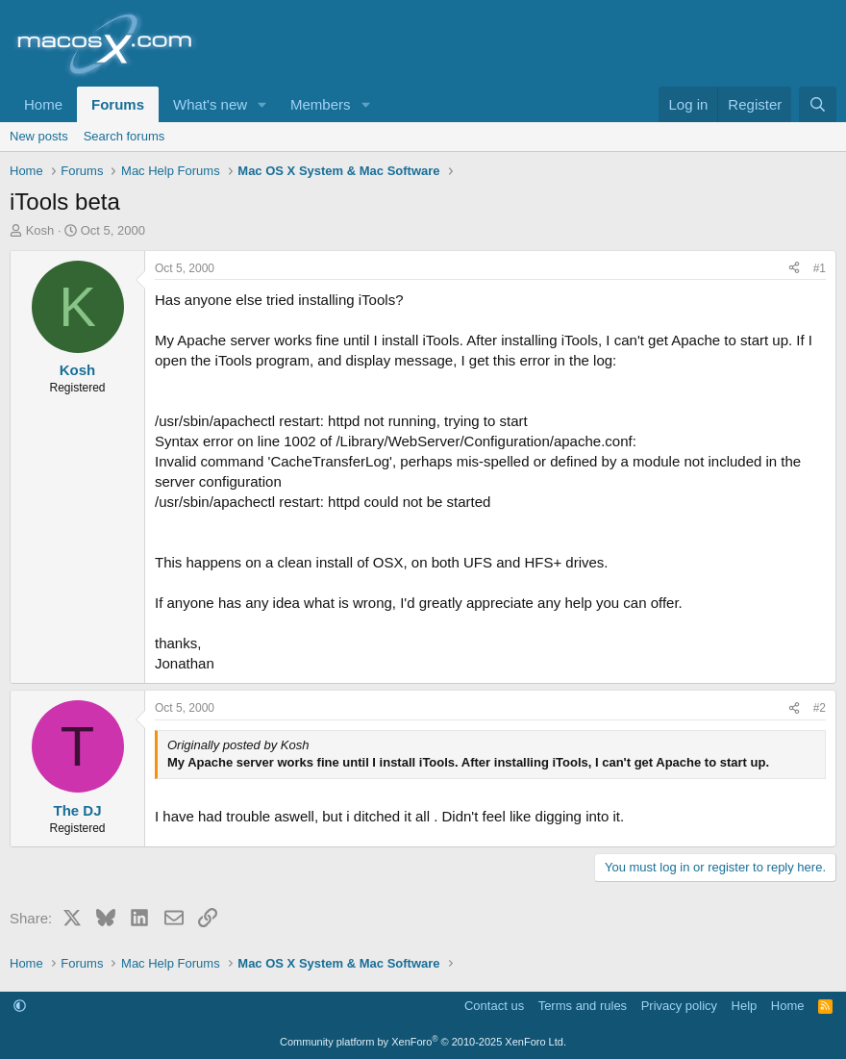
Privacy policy (679, 1005)
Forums (117, 104)
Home (43, 104)
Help (745, 1005)
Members (320, 104)
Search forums (124, 136)
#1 (819, 268)
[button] (262, 104)
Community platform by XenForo (423, 1041)
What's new (210, 104)
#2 (819, 708)
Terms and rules (582, 1005)
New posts (39, 136)
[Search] (817, 104)
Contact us (494, 1005)
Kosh (40, 230)
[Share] (794, 269)
